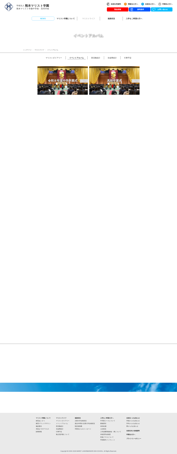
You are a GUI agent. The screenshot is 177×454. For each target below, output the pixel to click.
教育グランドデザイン (43, 423)
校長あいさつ (40, 421)
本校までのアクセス (42, 429)
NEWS (43, 18)
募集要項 (103, 423)
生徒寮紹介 (112, 58)
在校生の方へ (150, 4)
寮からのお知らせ (132, 426)
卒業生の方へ (167, 4)
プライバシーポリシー (133, 438)
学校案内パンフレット (107, 440)
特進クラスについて (107, 437)
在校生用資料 (116, 4)
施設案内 (39, 426)
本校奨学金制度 (105, 434)
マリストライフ (39, 50)
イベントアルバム (76, 58)
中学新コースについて (107, 421)
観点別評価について (62, 434)
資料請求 (139, 9)
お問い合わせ (162, 9)
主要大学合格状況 (81, 421)
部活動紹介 (95, 58)
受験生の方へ (133, 4)
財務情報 (39, 432)
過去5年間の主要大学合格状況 (85, 423)
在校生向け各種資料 (133, 431)
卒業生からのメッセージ (83, 429)
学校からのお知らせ (133, 421)
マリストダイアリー (54, 58)
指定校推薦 (78, 426)
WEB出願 (103, 426)
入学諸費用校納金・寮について (110, 432)
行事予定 (127, 58)
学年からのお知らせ (133, 423)
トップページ (27, 50)
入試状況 (103, 429)
